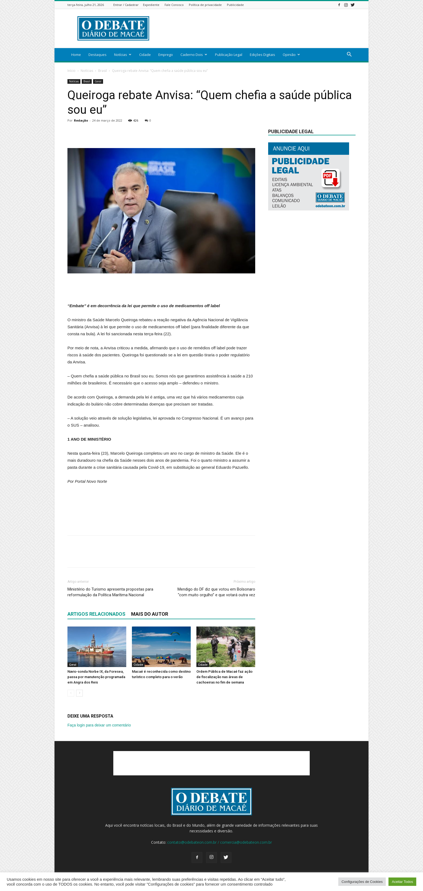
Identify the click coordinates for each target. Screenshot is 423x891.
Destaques (97, 54)
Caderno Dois (193, 54)
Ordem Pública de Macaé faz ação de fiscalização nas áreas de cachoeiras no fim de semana (224, 676)
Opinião (291, 54)
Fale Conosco (174, 5)
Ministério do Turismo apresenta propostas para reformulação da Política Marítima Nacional (110, 592)
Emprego (165, 54)
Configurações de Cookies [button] (362, 882)
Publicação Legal (228, 54)
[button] (349, 55)
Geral (98, 81)
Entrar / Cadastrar (126, 5)
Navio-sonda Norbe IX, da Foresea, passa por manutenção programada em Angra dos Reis (96, 676)
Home (76, 54)
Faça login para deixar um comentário (99, 725)
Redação (81, 120)
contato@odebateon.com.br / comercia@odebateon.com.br (219, 842)
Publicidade (235, 5)
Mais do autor (149, 614)
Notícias (122, 54)
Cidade (145, 54)
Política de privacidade (205, 5)
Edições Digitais (262, 54)
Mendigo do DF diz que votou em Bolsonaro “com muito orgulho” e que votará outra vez (216, 592)
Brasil (102, 70)
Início (71, 70)
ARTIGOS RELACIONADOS (96, 614)
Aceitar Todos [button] (402, 882)
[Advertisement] (257, 28)
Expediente (151, 5)
